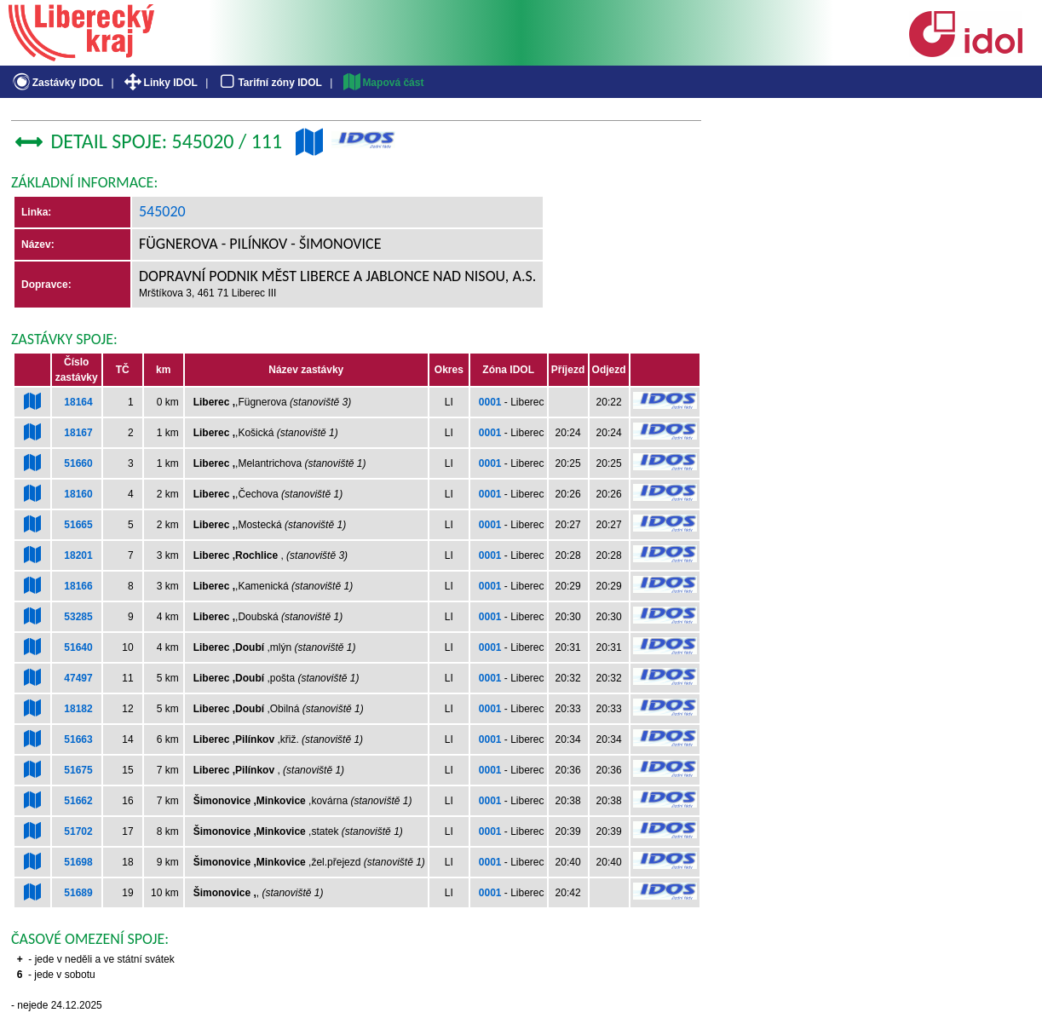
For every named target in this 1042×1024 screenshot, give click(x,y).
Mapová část (382, 83)
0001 (490, 402)
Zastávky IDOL (56, 83)
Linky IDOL (160, 83)
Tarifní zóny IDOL (269, 83)
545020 (162, 211)
